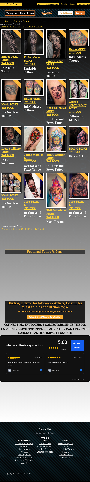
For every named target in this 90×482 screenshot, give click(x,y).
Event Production (24, 457)
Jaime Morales (33, 155)
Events (30, 13)
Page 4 (26, 21)
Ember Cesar (9, 56)
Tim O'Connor (55, 155)
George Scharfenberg (77, 103)
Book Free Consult (70, 4)
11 (25, 27)
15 (34, 27)
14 (32, 27)
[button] (65, 13)
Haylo (73, 49)
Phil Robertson (56, 210)
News (22, 13)
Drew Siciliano (11, 148)
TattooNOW (45, 444)
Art (16, 13)
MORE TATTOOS (7, 61)
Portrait (17, 21)
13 (30, 27)
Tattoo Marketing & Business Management (24, 446)
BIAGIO (73, 148)
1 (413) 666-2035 (45, 452)
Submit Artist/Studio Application (45, 317)
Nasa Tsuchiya (56, 108)
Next (40, 27)
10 (23, 27)
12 (28, 27)
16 (37, 27)
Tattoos (9, 13)
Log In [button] (79, 13)
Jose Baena (31, 201)
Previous (4, 27)
